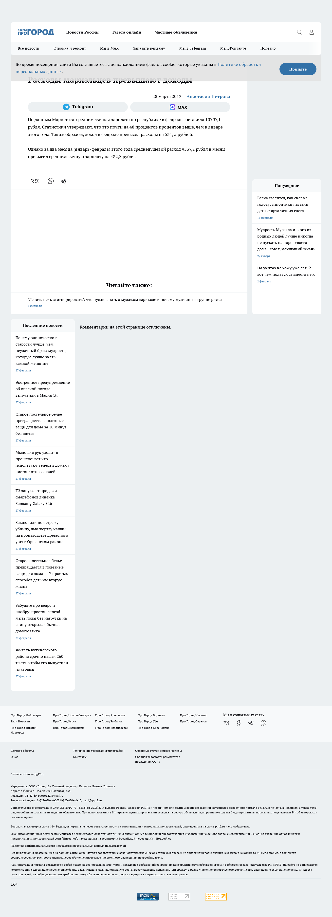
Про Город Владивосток (111, 728)
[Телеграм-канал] (78, 107)
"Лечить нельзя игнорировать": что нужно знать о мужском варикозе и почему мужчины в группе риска (129, 303)
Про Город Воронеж (151, 715)
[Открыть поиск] (299, 32)
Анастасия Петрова (208, 96)
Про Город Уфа (148, 721)
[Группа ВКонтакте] (226, 723)
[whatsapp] (50, 181)
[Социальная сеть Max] (180, 107)
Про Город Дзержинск (68, 728)
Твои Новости (20, 721)
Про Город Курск (64, 721)
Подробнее (163, 838)
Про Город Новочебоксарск (72, 715)
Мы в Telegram (192, 48)
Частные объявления (176, 32)
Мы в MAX (109, 48)
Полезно (268, 48)
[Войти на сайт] (311, 32)
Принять (298, 69)
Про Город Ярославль (110, 715)
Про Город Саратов (193, 721)
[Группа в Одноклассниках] (239, 723)
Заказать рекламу (149, 48)
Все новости (28, 48)
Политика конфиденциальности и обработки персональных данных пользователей (68, 845)
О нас (14, 757)
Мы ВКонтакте (233, 48)
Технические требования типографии (98, 750)
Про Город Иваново (193, 715)
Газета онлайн (126, 32)
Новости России (82, 32)
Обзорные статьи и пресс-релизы (158, 750)
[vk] (35, 181)
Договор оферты (22, 750)
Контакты (80, 757)
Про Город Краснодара (153, 728)
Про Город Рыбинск (108, 721)
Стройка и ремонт (70, 48)
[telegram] (65, 181)
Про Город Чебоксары (26, 715)
